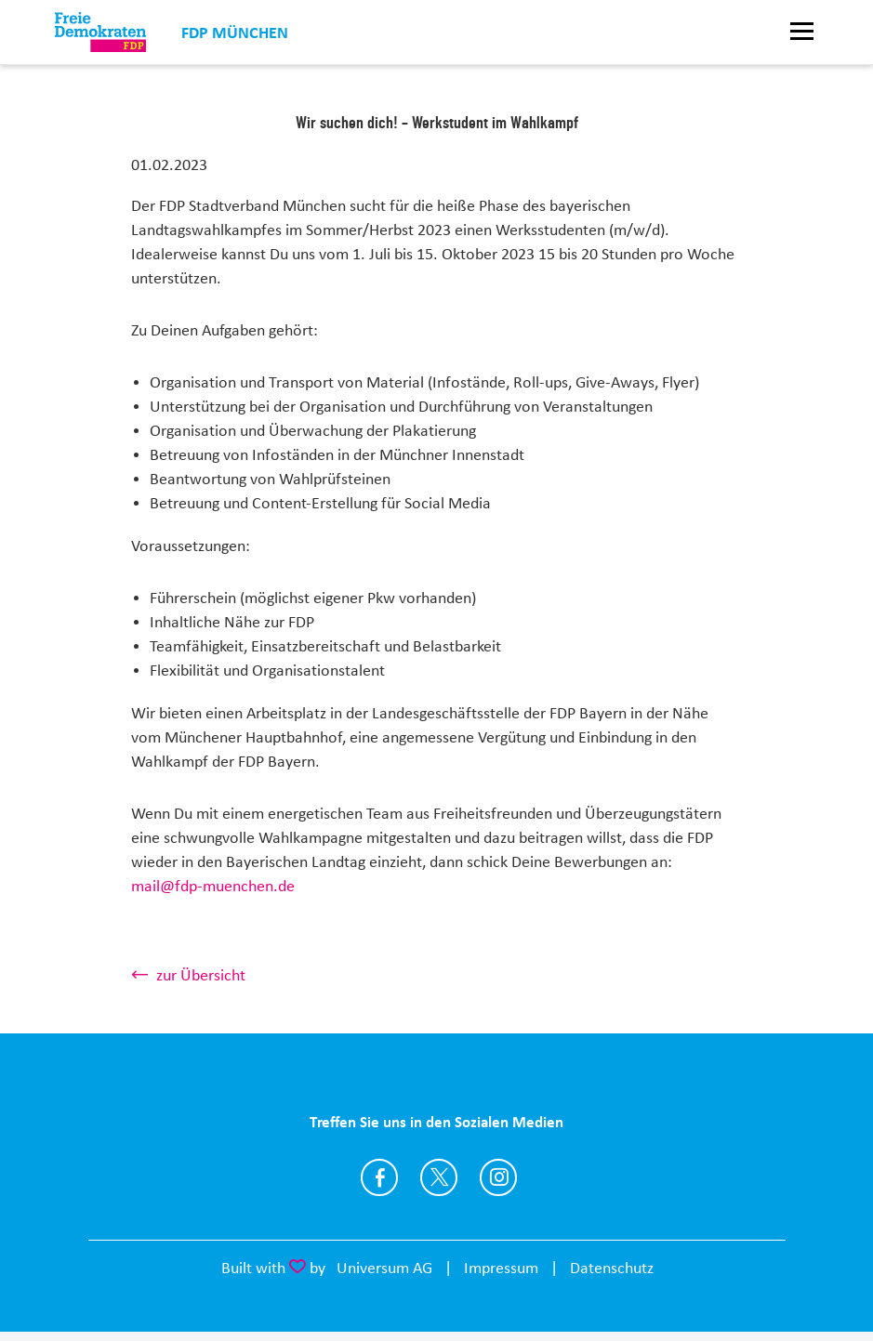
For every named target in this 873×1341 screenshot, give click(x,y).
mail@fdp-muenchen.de (213, 885)
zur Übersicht (200, 974)
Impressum (501, 1267)
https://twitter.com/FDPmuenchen (438, 1177)
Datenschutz (612, 1267)
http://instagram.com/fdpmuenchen (498, 1177)
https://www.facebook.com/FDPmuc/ (379, 1177)
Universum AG (384, 1267)
